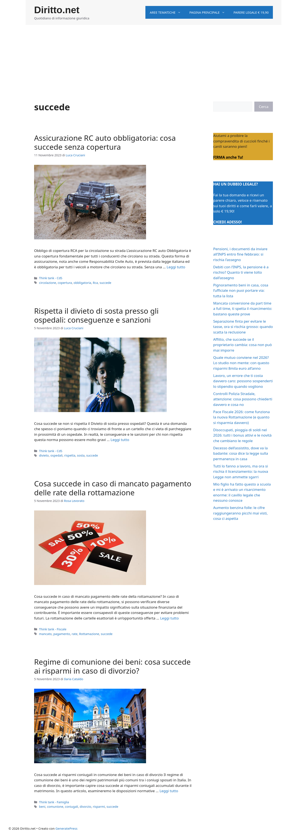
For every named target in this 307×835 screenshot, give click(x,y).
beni (42, 807)
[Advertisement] (153, 57)
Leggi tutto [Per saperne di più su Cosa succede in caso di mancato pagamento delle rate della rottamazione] (169, 618)
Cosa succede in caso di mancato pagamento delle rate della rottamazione (112, 488)
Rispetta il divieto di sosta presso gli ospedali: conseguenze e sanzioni (96, 315)
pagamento (61, 634)
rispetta (69, 455)
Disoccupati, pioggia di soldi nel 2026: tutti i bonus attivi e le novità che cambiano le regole (242, 435)
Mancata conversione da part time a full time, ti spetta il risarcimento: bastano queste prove (242, 308)
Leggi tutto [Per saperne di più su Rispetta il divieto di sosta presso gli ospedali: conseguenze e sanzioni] (120, 439)
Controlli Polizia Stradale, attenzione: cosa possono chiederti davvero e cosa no (242, 399)
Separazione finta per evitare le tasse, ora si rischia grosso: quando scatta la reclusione (243, 327)
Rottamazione (89, 634)
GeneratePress (66, 828)
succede (105, 283)
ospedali (56, 455)
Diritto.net (56, 9)
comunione (55, 807)
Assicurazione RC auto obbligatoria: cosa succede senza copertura (105, 142)
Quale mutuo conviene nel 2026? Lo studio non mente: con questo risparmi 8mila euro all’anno (241, 363)
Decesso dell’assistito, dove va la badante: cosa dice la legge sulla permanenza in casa (240, 453)
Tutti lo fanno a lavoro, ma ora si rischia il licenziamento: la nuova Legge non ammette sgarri (240, 471)
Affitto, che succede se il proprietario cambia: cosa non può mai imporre (242, 345)
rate (74, 634)
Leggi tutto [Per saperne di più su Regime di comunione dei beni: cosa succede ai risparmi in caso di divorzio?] (168, 790)
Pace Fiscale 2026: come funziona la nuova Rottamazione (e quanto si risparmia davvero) (241, 417)
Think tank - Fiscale (52, 629)
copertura (65, 283)
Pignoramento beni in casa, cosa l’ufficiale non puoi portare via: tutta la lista (240, 290)
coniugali (71, 807)
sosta (81, 455)
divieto (44, 455)
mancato (45, 634)
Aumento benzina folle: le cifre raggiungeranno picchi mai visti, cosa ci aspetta (240, 513)
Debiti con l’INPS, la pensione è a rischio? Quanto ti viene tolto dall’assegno (241, 272)
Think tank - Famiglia (54, 802)
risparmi (99, 807)
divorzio (85, 807)
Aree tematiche (167, 12)
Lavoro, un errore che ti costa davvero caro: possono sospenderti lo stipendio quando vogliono (243, 381)
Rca (95, 283)
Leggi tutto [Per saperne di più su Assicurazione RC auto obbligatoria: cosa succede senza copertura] (176, 266)
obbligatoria (82, 283)
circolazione (47, 283)
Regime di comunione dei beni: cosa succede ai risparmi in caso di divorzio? (112, 666)
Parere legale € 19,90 (251, 12)
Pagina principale (209, 12)
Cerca (263, 106)
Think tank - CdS (50, 278)
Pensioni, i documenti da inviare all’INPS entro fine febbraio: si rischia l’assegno (240, 254)
